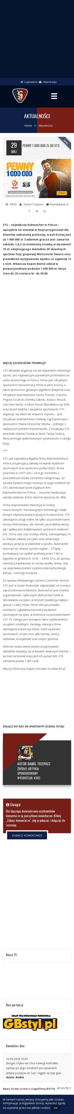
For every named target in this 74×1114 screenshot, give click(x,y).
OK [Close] (56, 1108)
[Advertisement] (37, 39)
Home (28, 125)
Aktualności (46, 125)
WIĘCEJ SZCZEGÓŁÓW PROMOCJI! (24, 363)
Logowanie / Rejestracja (38, 82)
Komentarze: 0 (59, 204)
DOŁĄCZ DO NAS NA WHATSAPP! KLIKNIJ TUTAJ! (33, 726)
